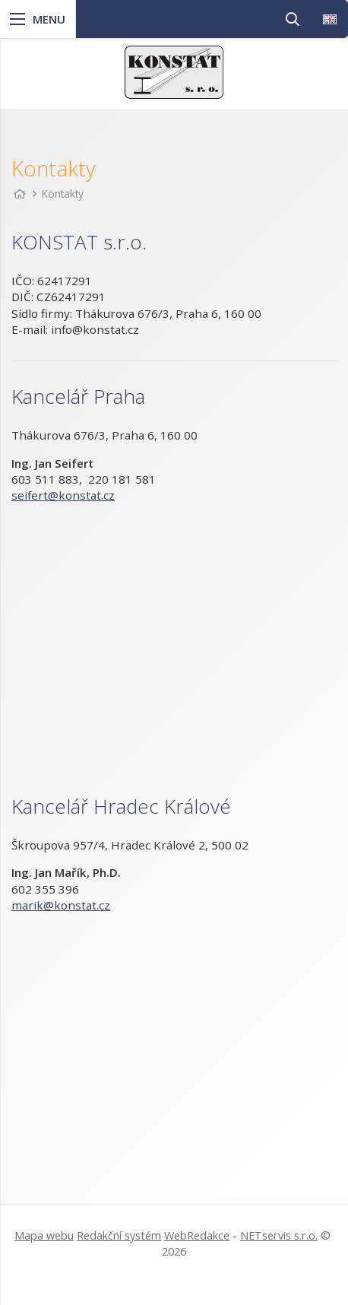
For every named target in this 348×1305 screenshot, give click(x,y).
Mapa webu (44, 1235)
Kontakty (63, 193)
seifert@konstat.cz (63, 495)
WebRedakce (196, 1235)
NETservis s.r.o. (279, 1235)
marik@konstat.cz (60, 905)
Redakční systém (119, 1235)
